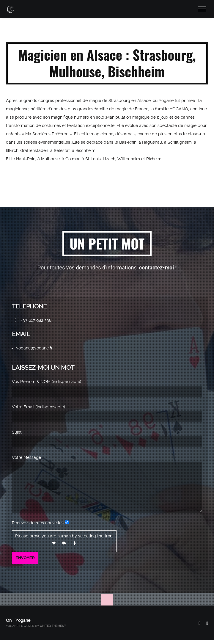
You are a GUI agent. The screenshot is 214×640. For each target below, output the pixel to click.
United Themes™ (53, 626)
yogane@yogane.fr (34, 339)
